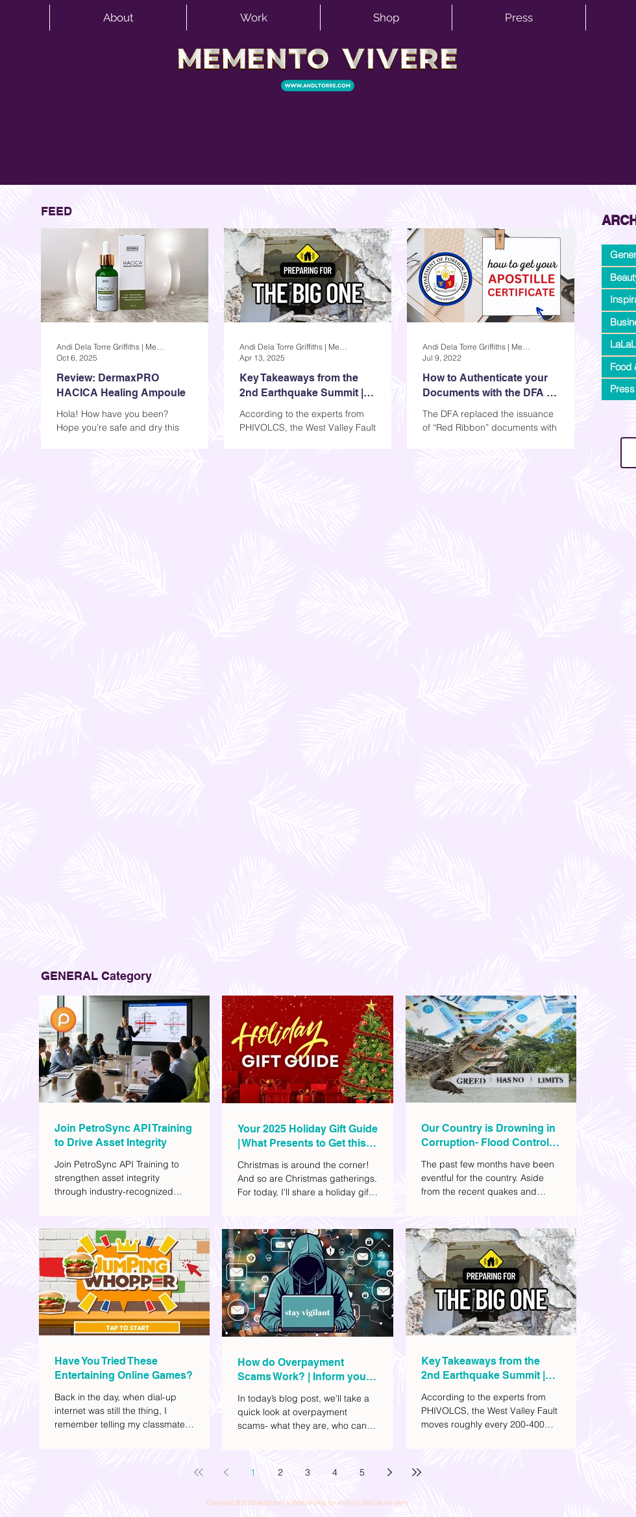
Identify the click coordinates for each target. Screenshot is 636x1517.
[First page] (198, 1472)
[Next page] (389, 1472)
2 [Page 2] (280, 1472)
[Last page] (416, 1472)
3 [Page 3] (307, 1472)
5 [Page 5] (362, 1472)
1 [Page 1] (253, 1472)
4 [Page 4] (334, 1472)
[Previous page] (226, 1472)
